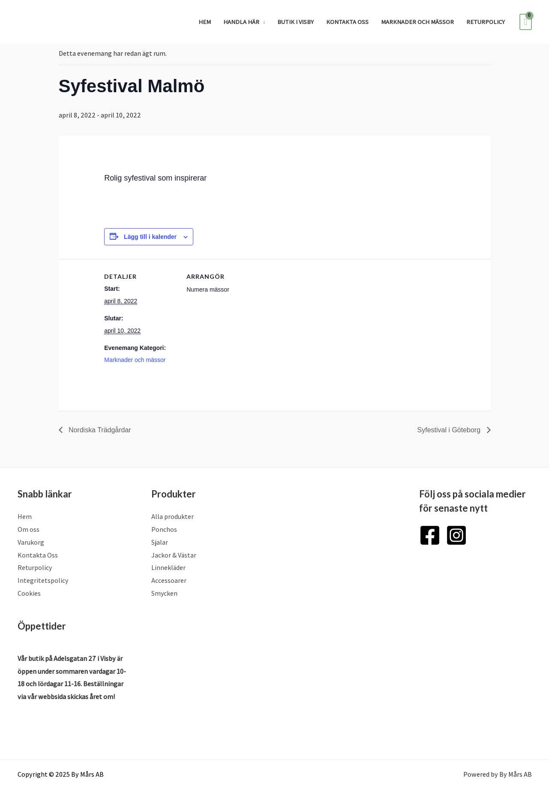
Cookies (29, 593)
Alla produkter (172, 516)
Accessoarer (168, 580)
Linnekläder (168, 567)
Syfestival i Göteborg (449, 430)
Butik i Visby (295, 22)
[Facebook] (430, 535)
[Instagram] (456, 535)
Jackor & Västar (174, 555)
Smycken (164, 593)
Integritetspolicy (43, 580)
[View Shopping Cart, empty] (525, 22)
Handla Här (241, 22)
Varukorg (31, 542)
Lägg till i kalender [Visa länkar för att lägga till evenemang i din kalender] (150, 236)
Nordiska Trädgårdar (99, 430)
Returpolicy (485, 22)
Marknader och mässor (417, 22)
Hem (204, 22)
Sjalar (159, 542)
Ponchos (164, 529)
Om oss (28, 529)
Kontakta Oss (347, 22)
